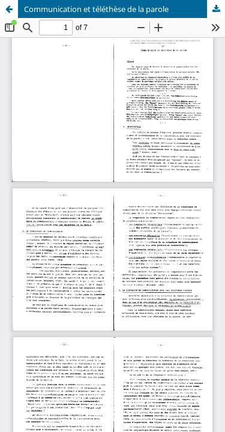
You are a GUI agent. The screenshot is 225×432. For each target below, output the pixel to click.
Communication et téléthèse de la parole (96, 9)
